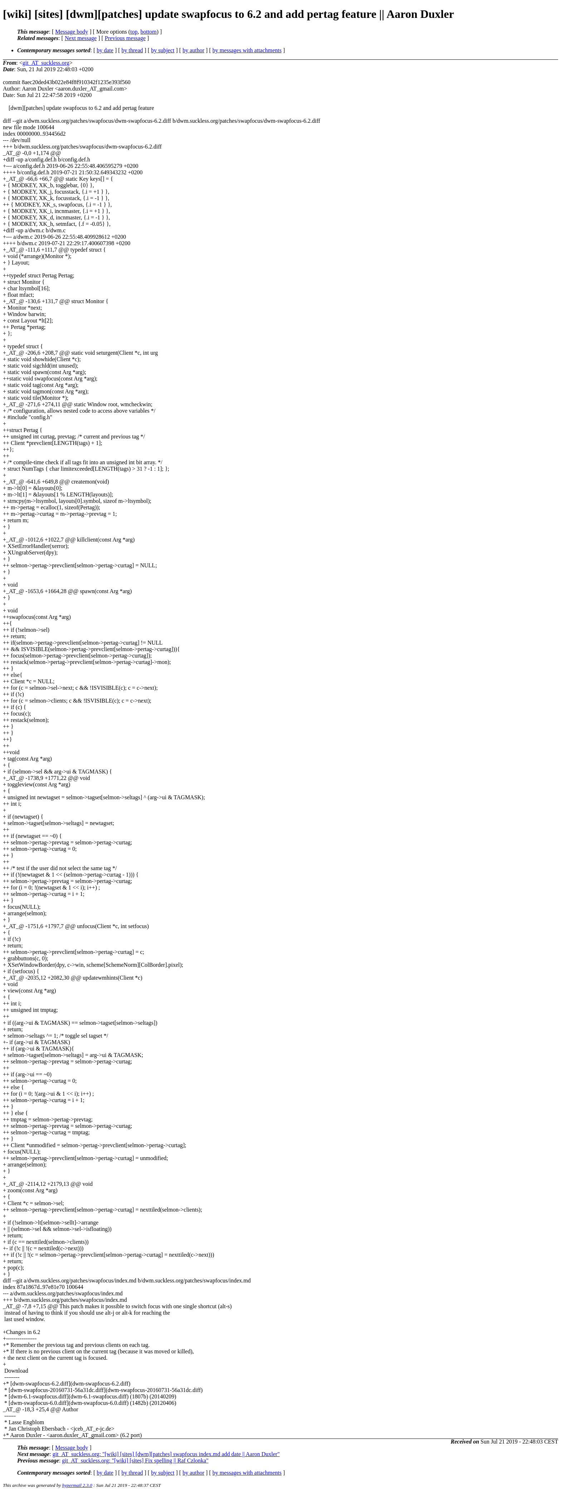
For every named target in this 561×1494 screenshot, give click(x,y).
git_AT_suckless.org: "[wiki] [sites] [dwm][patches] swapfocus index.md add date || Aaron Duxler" (166, 1454)
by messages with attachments (247, 50)
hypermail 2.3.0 (77, 1485)
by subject (162, 50)
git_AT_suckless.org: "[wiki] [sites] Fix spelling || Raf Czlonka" (135, 1460)
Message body (71, 32)
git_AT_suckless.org (46, 63)
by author (193, 50)
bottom (148, 32)
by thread (132, 50)
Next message (81, 38)
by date (105, 50)
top (133, 32)
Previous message (125, 38)
